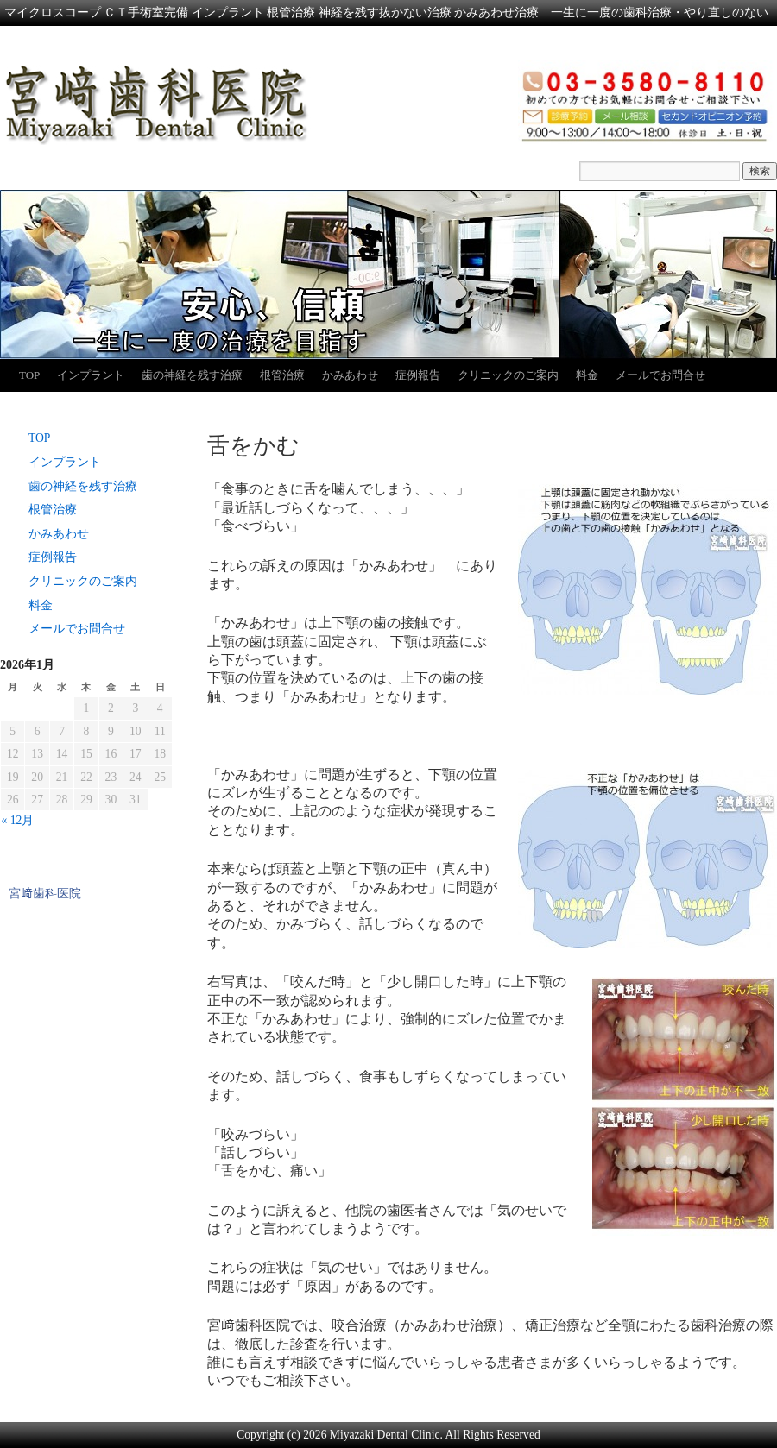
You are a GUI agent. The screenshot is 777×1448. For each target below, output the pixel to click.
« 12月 (18, 820)
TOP (29, 374)
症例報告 (417, 374)
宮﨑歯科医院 (45, 893)
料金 (587, 374)
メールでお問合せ (660, 374)
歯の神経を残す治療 (192, 374)
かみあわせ (350, 374)
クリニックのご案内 (508, 374)
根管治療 (282, 374)
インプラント (90, 374)
